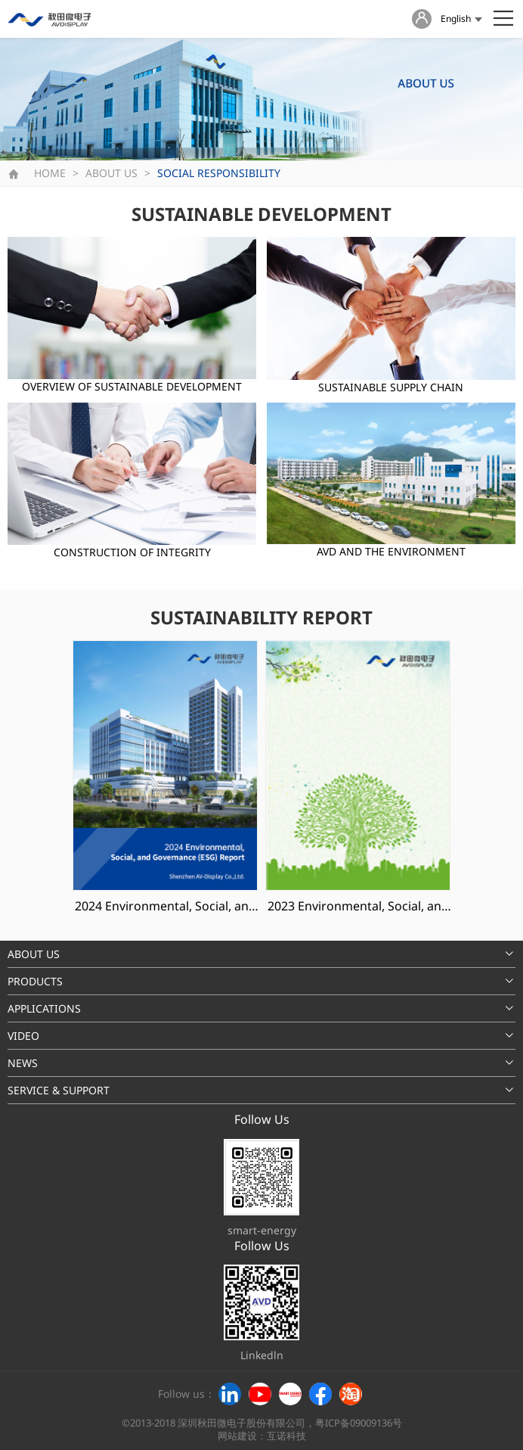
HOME (50, 173)
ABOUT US (111, 173)
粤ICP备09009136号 (358, 1423)
